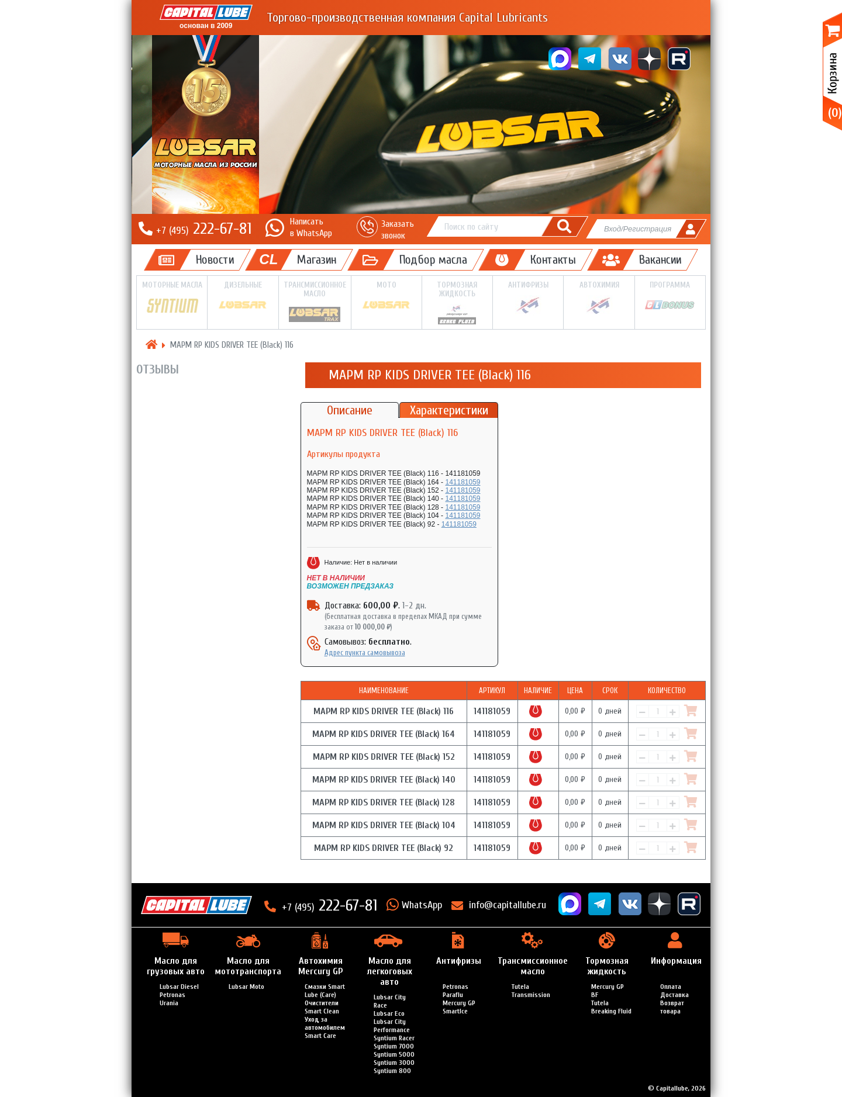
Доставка (674, 995)
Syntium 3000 (394, 1062)
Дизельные (242, 298)
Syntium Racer (394, 1038)
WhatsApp (422, 905)
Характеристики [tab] (449, 410)
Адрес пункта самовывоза (365, 652)
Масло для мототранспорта (248, 966)
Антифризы (528, 298)
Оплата (670, 986)
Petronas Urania (172, 999)
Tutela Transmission (531, 990)
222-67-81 (203, 228)
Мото (386, 298)
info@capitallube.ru (507, 905)
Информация (676, 961)
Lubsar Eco (389, 1013)
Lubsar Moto (246, 986)
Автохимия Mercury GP (320, 966)
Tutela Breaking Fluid (611, 1007)
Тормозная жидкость (457, 302)
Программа (670, 298)
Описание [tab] (349, 410)
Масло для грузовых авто (176, 966)
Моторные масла (172, 298)
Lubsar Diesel (179, 986)
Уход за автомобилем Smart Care (325, 1027)
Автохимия (598, 298)
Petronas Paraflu (455, 990)
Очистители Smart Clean (322, 1007)
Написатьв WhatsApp (311, 227)
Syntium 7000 (394, 1046)
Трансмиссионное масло (315, 302)
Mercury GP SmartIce (459, 1007)
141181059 (462, 482)
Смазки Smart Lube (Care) (325, 990)
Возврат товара (672, 1007)
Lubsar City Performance (392, 1026)
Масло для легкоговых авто (389, 971)
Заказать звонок (397, 229)
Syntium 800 (392, 1071)
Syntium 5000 (394, 1054)
